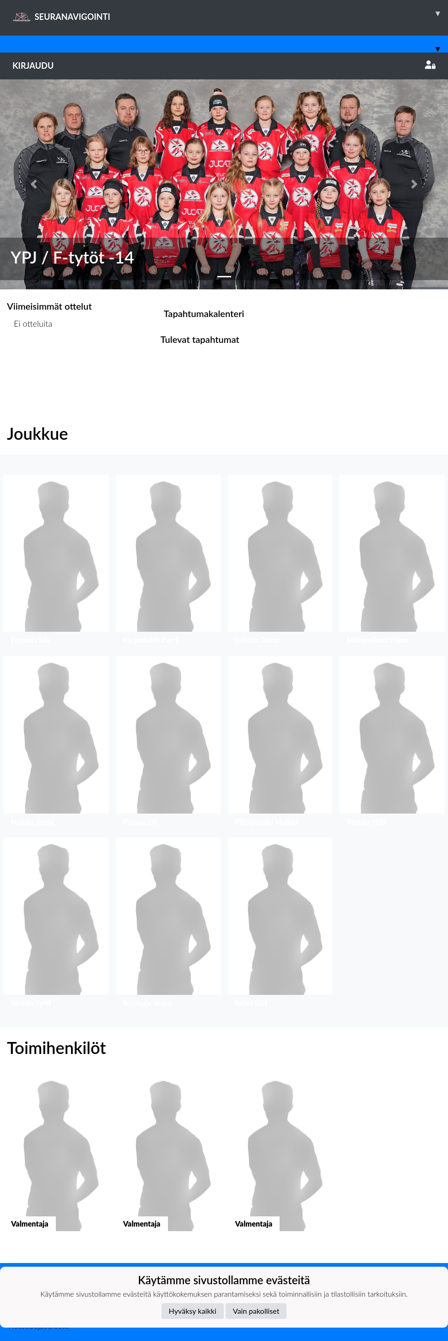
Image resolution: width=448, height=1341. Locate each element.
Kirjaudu (224, 65)
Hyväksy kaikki (192, 1310)
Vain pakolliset (256, 1310)
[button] (33, 184)
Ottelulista (30, 359)
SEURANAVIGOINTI (230, 13)
